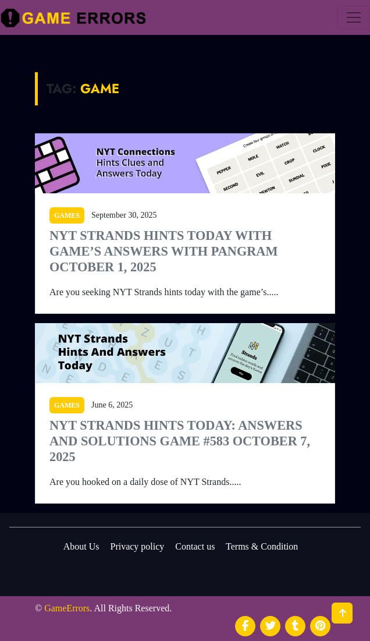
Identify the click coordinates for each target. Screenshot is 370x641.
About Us (81, 546)
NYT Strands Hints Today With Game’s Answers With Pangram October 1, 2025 (163, 251)
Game (99, 88)
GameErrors (67, 608)
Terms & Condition (262, 546)
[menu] (353, 17)
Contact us (195, 546)
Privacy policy (137, 546)
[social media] (245, 626)
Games (67, 215)
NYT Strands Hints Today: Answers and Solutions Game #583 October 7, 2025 (179, 441)
